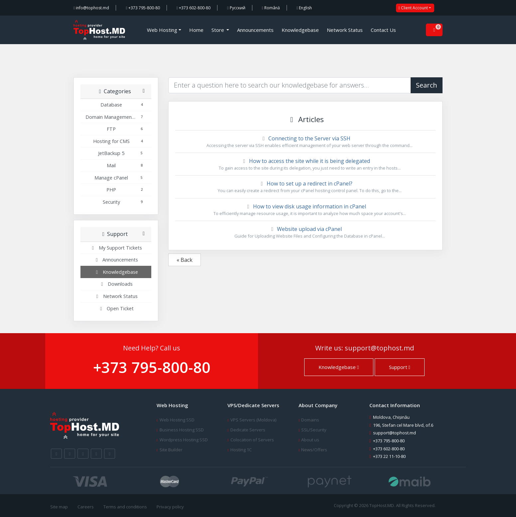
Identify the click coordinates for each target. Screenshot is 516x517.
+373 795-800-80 (143, 8)
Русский (236, 8)
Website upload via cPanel (305, 232)
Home (196, 30)
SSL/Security (313, 430)
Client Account (413, 8)
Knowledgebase (300, 30)
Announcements (255, 30)
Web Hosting (162, 30)
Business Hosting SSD (182, 430)
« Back (185, 259)
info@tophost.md (91, 8)
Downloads (116, 284)
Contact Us (383, 30)
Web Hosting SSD (177, 420)
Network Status (345, 30)
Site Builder (171, 450)
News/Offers (314, 450)
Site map (59, 507)
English (304, 8)
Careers (85, 507)
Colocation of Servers (252, 440)
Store (218, 30)
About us (310, 440)
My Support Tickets (116, 248)
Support (399, 367)
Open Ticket (116, 308)
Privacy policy (170, 507)
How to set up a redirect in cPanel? (305, 187)
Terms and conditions (125, 507)
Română (271, 8)
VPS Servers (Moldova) (253, 420)
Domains (310, 420)
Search (426, 85)
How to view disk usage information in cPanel (305, 210)
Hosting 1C (241, 450)
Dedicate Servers (247, 430)
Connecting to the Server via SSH (305, 142)
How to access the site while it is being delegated (305, 164)
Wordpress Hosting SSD (184, 440)
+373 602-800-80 (193, 8)
